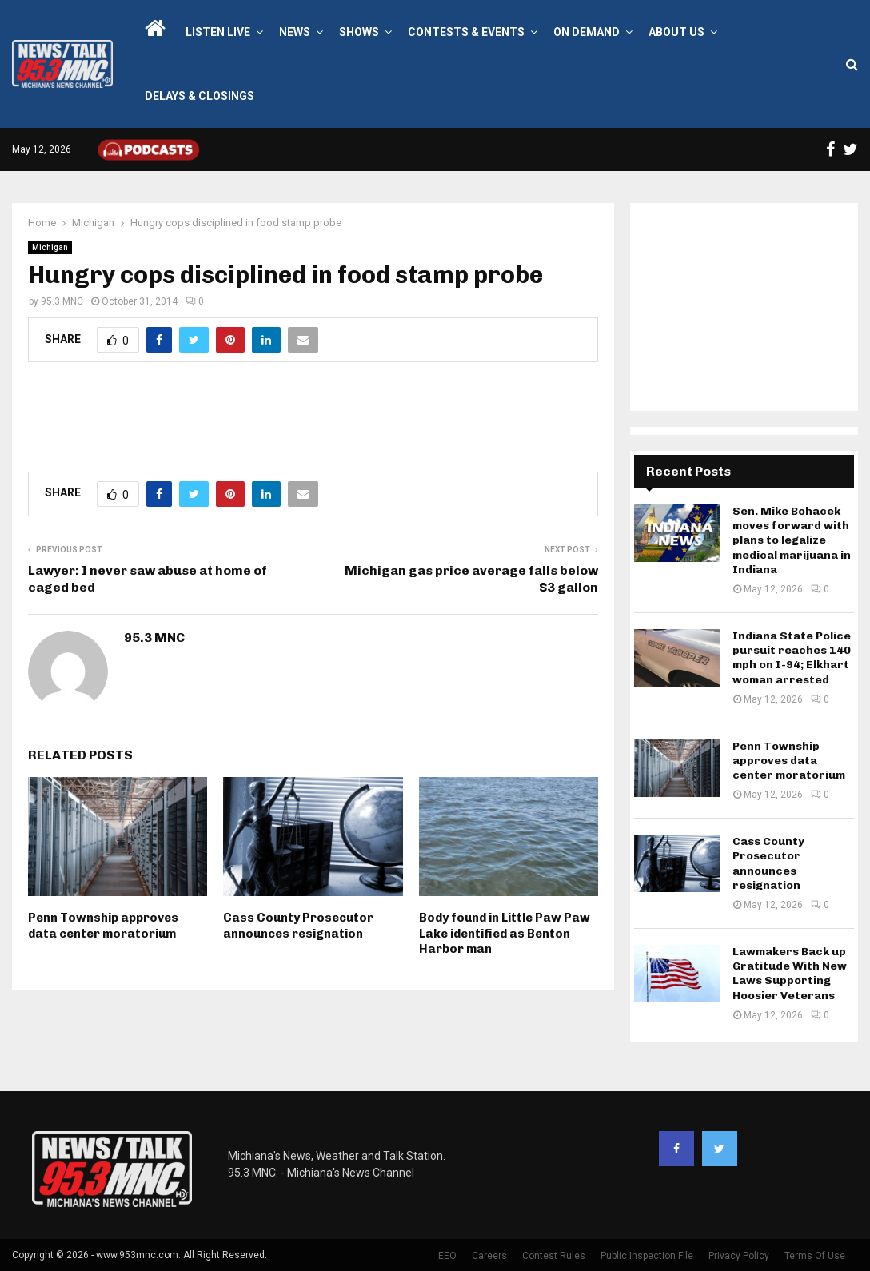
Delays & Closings (199, 96)
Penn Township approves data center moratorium (103, 925)
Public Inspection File (647, 1255)
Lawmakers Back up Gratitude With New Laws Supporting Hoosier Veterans (789, 973)
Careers (489, 1255)
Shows (359, 32)
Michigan (50, 247)
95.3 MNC (62, 301)
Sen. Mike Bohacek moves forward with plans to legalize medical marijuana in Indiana (791, 540)
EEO (447, 1255)
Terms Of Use (814, 1255)
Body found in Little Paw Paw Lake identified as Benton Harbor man (504, 933)
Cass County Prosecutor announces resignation (298, 925)
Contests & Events (466, 32)
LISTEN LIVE (218, 32)
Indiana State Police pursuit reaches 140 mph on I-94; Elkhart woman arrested (791, 658)
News (294, 32)
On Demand (586, 32)
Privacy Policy (738, 1255)
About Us (676, 32)
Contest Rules (553, 1255)
